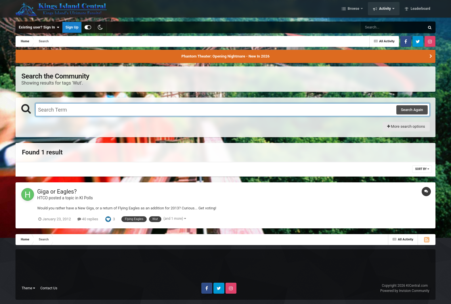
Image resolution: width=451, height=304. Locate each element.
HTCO (42, 198)
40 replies (87, 219)
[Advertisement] (225, 268)
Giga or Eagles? (57, 191)
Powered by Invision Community (404, 291)
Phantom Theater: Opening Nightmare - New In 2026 (225, 56)
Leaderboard (420, 9)
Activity (385, 9)
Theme (28, 288)
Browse (353, 9)
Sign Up (71, 27)
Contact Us (48, 288)
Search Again (412, 110)
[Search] (377, 27)
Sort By (422, 169)
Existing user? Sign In (39, 27)
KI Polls (86, 198)
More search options (406, 126)
